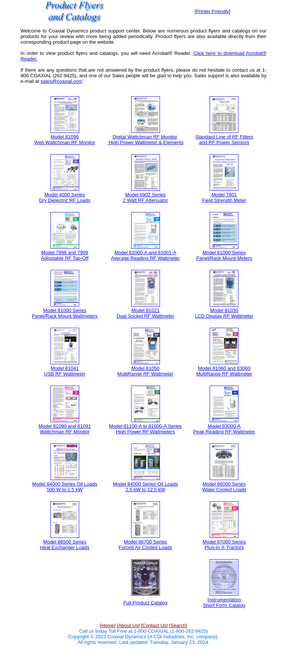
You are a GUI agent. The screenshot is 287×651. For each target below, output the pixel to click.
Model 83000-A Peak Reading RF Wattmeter (224, 428)
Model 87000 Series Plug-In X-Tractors (224, 544)
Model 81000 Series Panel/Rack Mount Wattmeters (65, 313)
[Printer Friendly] (212, 11)
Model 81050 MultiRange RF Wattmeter (145, 371)
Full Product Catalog (145, 602)
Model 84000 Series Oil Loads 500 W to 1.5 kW (64, 486)
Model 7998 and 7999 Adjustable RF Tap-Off (64, 255)
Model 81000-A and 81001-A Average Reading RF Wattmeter (145, 255)
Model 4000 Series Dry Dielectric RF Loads (64, 197)
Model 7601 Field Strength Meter (224, 197)
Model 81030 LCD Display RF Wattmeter (224, 313)
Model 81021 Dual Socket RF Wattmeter (145, 313)
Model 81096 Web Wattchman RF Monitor (64, 139)
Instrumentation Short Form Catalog (224, 602)
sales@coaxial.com (61, 81)
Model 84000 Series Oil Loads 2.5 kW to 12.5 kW (145, 486)
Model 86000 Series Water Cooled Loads (224, 486)
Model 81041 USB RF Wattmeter (65, 371)
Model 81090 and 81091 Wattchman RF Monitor (64, 428)
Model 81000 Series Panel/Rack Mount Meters (224, 255)
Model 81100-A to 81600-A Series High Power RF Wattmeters (145, 428)
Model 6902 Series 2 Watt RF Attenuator (145, 197)
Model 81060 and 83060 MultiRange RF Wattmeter (224, 371)
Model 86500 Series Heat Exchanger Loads (64, 544)
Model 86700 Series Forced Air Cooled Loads (145, 544)
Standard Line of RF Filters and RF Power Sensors (224, 139)
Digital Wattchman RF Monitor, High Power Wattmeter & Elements (145, 139)
